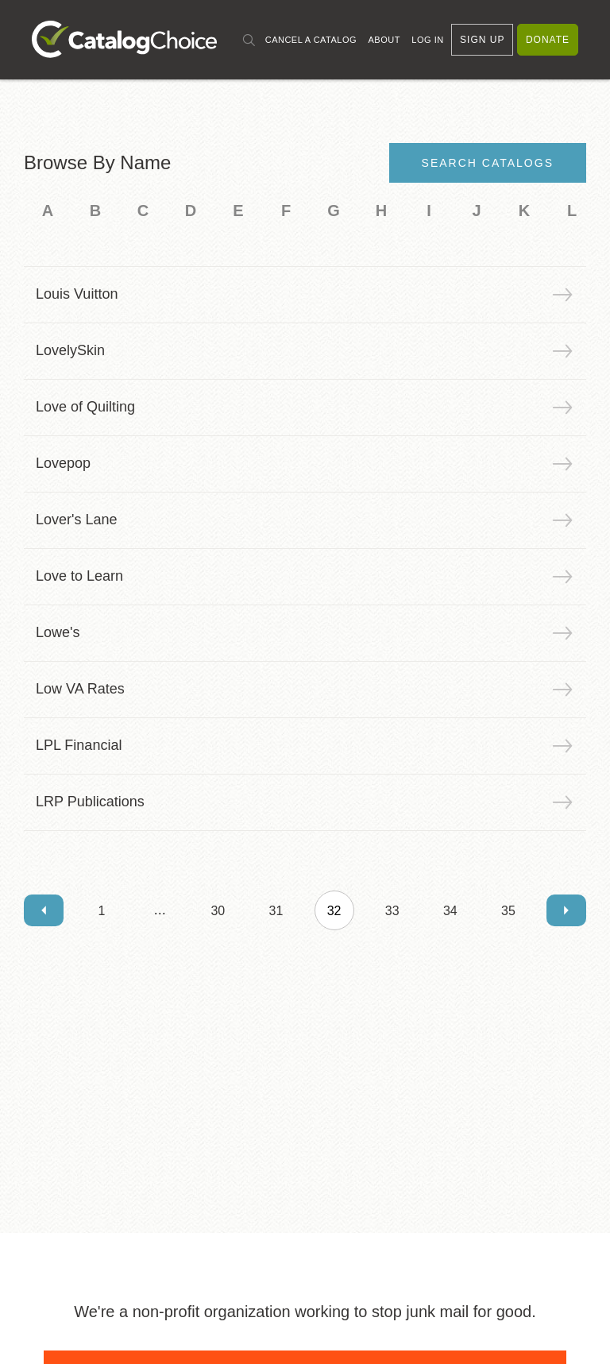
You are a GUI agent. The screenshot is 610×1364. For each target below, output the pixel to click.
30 (217, 911)
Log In (427, 39)
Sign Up (482, 39)
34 (450, 911)
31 (276, 911)
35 (508, 911)
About (384, 39)
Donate (547, 39)
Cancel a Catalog (311, 39)
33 (392, 911)
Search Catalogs (488, 162)
